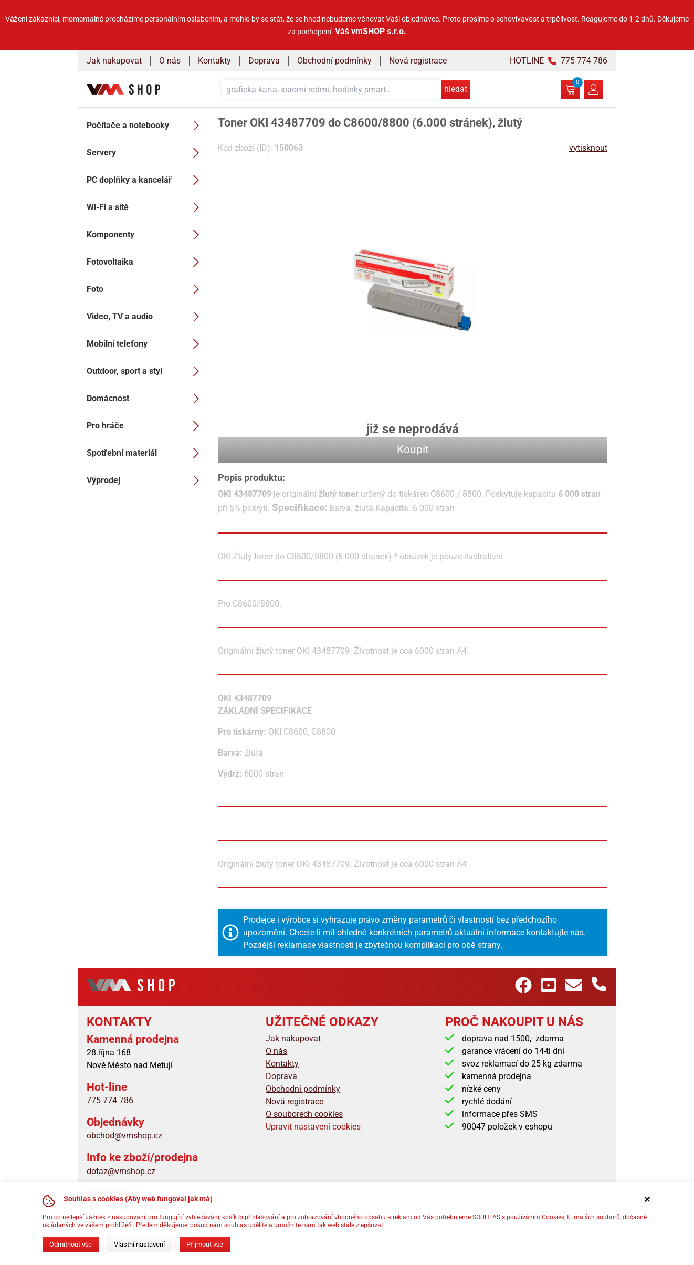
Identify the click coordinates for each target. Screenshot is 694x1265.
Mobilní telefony (146, 343)
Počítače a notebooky (146, 125)
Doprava (264, 61)
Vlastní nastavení (139, 1244)
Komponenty (146, 234)
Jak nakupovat (114, 61)
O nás (170, 61)
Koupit (413, 449)
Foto (146, 289)
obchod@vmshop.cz (124, 1136)
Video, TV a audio (146, 316)
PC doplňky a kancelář (146, 180)
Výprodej (146, 480)
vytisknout (588, 148)
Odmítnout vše (70, 1244)
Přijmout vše (204, 1244)
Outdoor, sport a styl (146, 371)
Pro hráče (146, 425)
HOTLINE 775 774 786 (558, 61)
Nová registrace (418, 61)
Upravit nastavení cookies (313, 1127)
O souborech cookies (304, 1114)
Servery (146, 152)
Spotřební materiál (146, 453)
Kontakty (214, 61)
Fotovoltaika (146, 262)
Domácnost (146, 398)
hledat (455, 89)
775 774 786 (110, 1100)
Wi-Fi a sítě (146, 207)
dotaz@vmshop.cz (121, 1171)
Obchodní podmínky (334, 61)
